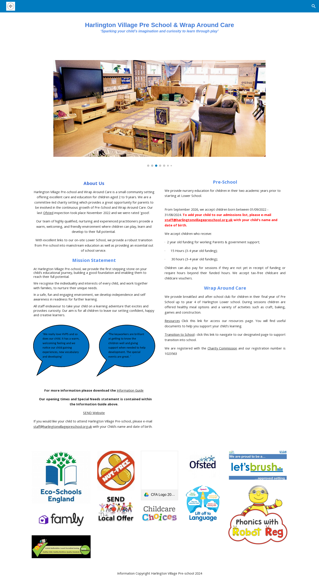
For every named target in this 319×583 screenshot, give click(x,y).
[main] (159, 30)
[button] (313, 6)
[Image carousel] (159, 113)
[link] (159, 475)
